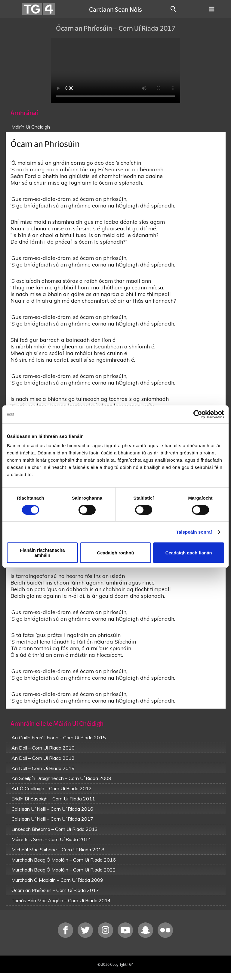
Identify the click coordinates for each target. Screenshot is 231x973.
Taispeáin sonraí (194, 532)
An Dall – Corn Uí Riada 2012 (43, 758)
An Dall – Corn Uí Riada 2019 (43, 768)
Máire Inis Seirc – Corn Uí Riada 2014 (51, 839)
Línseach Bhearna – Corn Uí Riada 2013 (54, 829)
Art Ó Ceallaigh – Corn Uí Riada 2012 (51, 788)
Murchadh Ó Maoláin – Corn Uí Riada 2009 (57, 880)
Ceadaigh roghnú (115, 552)
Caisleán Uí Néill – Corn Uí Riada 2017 (52, 819)
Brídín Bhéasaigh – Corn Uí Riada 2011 (53, 799)
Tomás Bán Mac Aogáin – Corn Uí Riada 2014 (61, 900)
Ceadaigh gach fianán (188, 552)
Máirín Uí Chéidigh (30, 127)
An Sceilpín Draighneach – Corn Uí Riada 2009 (61, 778)
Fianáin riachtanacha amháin (42, 552)
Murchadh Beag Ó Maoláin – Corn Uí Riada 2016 (63, 860)
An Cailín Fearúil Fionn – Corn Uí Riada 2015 (58, 737)
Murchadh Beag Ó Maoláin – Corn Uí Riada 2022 (63, 870)
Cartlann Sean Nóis (115, 9)
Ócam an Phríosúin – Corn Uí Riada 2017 (55, 890)
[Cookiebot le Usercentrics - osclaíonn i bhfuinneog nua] (197, 414)
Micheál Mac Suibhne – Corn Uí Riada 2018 (57, 850)
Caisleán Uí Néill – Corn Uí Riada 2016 (52, 809)
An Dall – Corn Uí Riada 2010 (43, 748)
